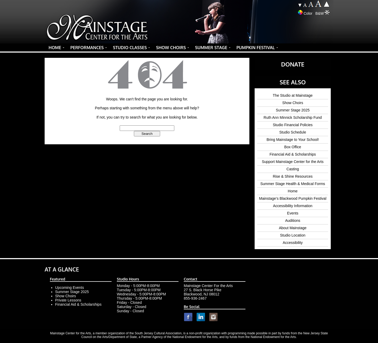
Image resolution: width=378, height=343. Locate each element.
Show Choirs (292, 103)
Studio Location (293, 235)
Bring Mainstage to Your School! (292, 139)
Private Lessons (68, 300)
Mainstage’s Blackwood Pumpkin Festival (293, 198)
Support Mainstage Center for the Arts (292, 162)
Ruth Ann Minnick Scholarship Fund (293, 117)
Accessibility (293, 242)
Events (292, 213)
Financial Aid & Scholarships (293, 154)
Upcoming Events (69, 287)
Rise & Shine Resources (293, 176)
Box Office (292, 147)
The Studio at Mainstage (293, 95)
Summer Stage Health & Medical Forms (292, 184)
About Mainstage (292, 228)
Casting (292, 169)
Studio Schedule (292, 132)
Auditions (292, 220)
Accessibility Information (292, 206)
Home (292, 191)
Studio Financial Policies (293, 125)
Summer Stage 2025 (292, 110)
